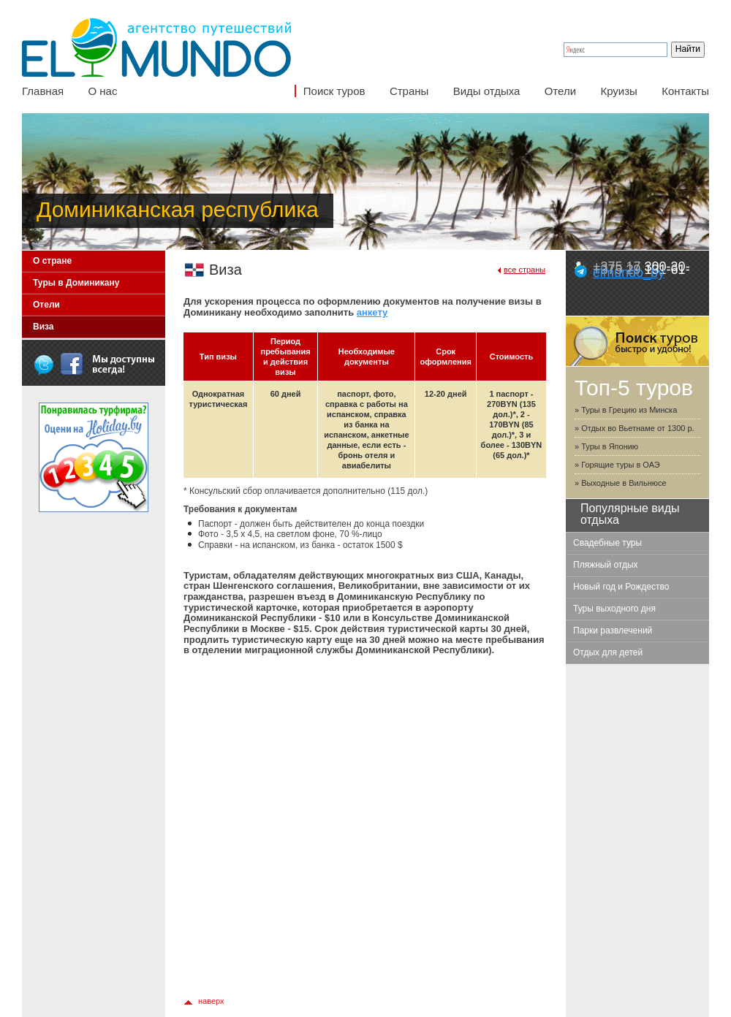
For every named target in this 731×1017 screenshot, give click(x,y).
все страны (524, 269)
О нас (102, 91)
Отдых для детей (608, 652)
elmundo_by (628, 272)
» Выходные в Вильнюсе (621, 483)
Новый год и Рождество (621, 587)
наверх (211, 1001)
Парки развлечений (612, 630)
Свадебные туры (607, 543)
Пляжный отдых (605, 565)
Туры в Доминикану (76, 283)
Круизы (618, 91)
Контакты (685, 91)
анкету (372, 312)
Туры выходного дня (614, 608)
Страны (409, 91)
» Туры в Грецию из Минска (626, 409)
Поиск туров (334, 91)
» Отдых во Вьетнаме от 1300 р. (634, 428)
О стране (52, 261)
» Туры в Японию (606, 446)
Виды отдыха (486, 91)
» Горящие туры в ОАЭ (617, 464)
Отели (560, 91)
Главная (43, 91)
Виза (43, 326)
